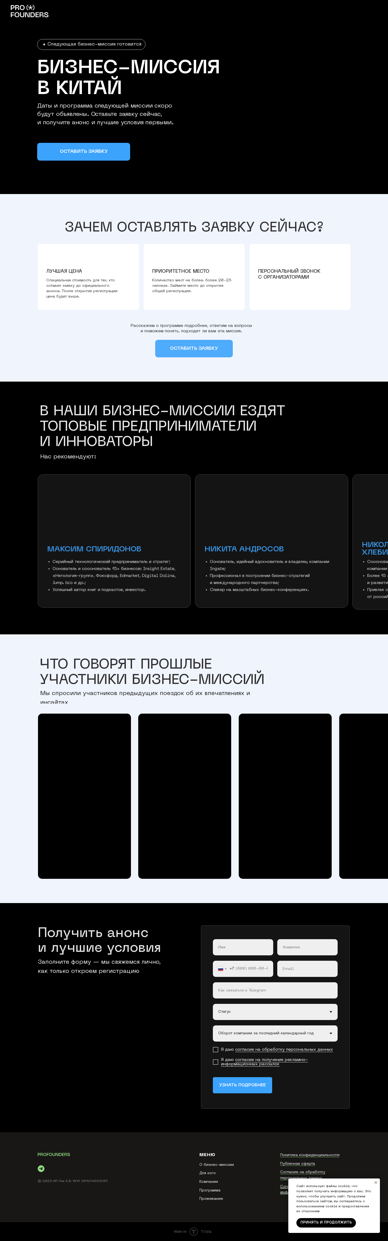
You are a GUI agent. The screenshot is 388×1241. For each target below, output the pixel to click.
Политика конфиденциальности (310, 1155)
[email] (307, 969)
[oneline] (275, 990)
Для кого (207, 1173)
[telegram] (41, 1168)
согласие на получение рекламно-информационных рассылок (264, 1062)
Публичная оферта (297, 1164)
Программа (209, 1190)
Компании (208, 1182)
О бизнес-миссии (216, 1165)
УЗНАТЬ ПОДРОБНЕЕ (242, 1085)
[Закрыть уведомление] (376, 1182)
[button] (83, 152)
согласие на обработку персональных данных (284, 1050)
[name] (243, 947)
